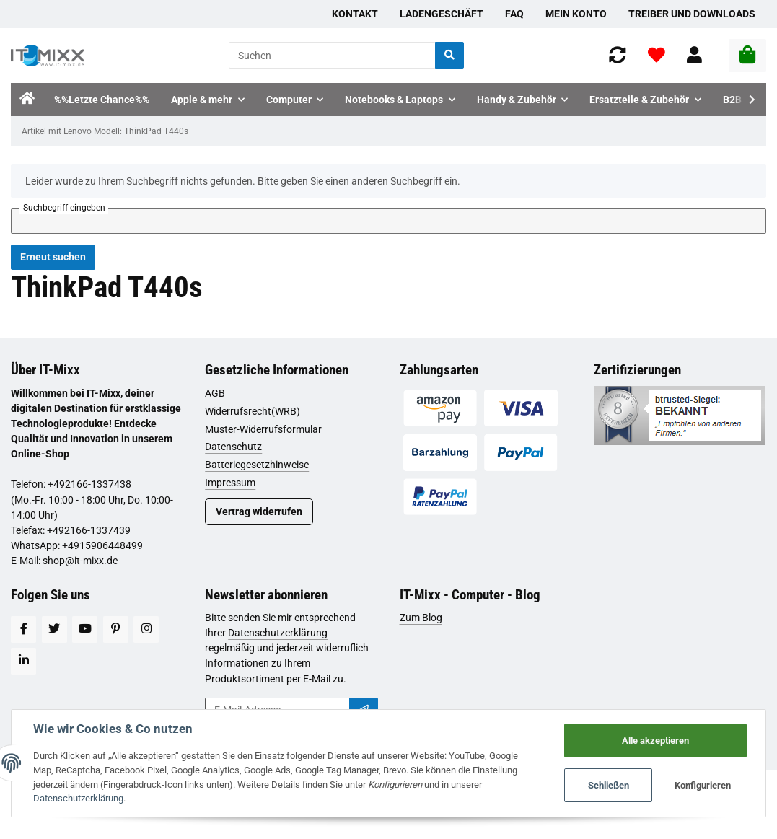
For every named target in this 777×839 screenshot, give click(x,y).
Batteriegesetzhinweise (257, 464)
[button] (694, 55)
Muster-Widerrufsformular (263, 429)
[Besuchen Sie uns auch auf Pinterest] (115, 629)
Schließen (608, 785)
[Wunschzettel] (656, 55)
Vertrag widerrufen (259, 511)
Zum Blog (421, 617)
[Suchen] (332, 55)
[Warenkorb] (747, 55)
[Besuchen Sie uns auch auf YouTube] (84, 629)
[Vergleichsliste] (617, 55)
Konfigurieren (703, 785)
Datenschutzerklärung (278, 632)
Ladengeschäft (441, 13)
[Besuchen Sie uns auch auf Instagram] (146, 629)
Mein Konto (576, 13)
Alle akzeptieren (655, 740)
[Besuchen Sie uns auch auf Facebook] (23, 629)
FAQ (514, 13)
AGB (215, 393)
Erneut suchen (53, 257)
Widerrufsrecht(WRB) (252, 411)
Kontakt (355, 13)
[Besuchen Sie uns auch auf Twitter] (54, 629)
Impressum (230, 482)
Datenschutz (233, 446)
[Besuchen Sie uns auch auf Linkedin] (23, 661)
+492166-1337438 (89, 484)
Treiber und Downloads (691, 13)
